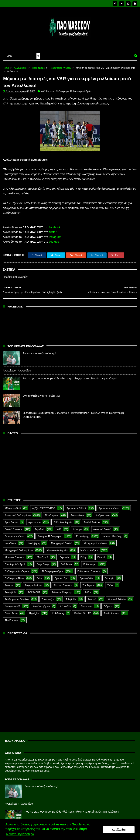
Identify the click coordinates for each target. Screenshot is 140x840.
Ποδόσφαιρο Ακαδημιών (17, 571)
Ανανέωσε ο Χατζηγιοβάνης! (39, 353)
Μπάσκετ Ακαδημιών (57, 550)
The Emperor (11, 620)
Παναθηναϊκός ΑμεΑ (15, 564)
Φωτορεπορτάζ (12, 606)
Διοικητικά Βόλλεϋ (102, 529)
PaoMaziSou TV (82, 613)
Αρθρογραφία (103, 515)
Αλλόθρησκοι (20, 68)
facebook (54, 227)
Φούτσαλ (92, 599)
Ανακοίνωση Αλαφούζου (17, 370)
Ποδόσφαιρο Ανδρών (60, 68)
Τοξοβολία (71, 599)
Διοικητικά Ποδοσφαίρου (50, 536)
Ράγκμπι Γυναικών (63, 585)
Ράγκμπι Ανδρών (33, 585)
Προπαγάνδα (86, 578)
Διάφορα (77, 529)
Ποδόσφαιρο (38, 68)
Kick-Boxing (58, 613)
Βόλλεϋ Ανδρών (92, 522)
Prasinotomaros (111, 613)
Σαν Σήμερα (88, 585)
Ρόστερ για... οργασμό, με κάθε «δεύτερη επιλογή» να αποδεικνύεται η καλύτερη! (70, 378)
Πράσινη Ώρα (61, 578)
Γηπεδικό (39, 529)
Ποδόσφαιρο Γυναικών (88, 571)
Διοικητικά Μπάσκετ (15, 536)
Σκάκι (110, 585)
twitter (52, 232)
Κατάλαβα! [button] (119, 829)
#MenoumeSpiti (13, 508)
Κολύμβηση (33, 543)
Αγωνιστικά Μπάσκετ (109, 508)
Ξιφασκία (64, 557)
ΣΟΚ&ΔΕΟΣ (34, 592)
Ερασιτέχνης (82, 536)
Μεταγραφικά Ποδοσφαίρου (19, 550)
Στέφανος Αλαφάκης (62, 592)
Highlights (34, 613)
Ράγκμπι (9, 585)
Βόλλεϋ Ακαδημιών (62, 522)
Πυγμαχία (109, 578)
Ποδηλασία (66, 564)
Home (6, 68)
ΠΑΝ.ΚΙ (101, 557)
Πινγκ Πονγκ (43, 564)
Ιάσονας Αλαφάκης (112, 536)
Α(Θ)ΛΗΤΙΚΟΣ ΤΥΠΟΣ (43, 508)
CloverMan (86, 606)
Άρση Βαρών (11, 522)
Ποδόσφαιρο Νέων (14, 578)
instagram (55, 236)
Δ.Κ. (59, 529)
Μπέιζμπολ (42, 557)
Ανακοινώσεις (77, 515)
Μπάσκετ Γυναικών (14, 557)
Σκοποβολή (10, 592)
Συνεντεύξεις (48, 599)
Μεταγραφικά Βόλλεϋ (61, 543)
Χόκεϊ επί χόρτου (41, 606)
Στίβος (88, 592)
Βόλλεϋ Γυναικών (13, 529)
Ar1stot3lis (65, 606)
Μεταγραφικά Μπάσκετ (95, 543)
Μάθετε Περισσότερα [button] (20, 834)
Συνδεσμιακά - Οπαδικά (17, 599)
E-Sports (108, 606)
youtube (54, 241)
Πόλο (39, 578)
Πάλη (83, 557)
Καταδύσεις (10, 543)
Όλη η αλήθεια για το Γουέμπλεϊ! (41, 395)
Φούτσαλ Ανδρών (117, 599)
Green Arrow (11, 613)
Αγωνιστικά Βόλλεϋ (76, 508)
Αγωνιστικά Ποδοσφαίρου (18, 515)
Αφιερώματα (34, 522)
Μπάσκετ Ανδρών (89, 550)
